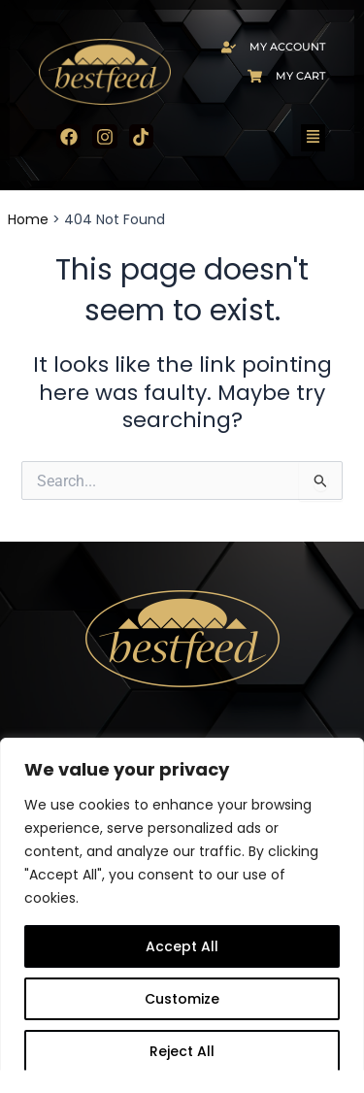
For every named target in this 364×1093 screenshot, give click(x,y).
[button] (313, 137)
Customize (182, 999)
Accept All (182, 946)
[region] (182, 915)
